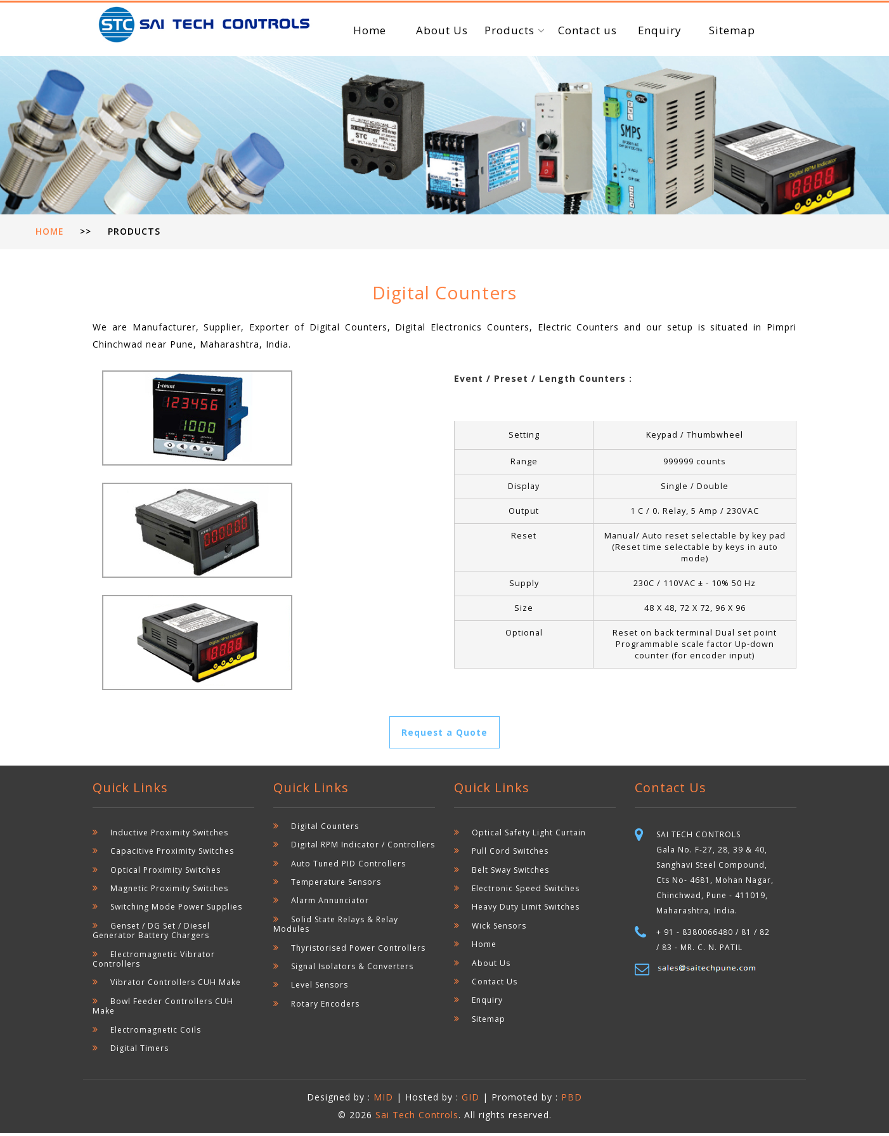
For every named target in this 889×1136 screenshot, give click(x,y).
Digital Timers (139, 1051)
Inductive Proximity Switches (169, 835)
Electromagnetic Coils (155, 1033)
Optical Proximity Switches (165, 873)
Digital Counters (325, 829)
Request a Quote (444, 735)
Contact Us (494, 984)
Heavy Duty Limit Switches (526, 909)
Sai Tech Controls (416, 1118)
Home (369, 30)
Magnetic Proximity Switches (169, 891)
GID (470, 1100)
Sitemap (732, 30)
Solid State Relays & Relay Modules (335, 927)
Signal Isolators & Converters (352, 969)
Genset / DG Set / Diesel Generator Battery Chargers (151, 934)
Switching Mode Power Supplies (176, 909)
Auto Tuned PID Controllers (348, 866)
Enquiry (659, 30)
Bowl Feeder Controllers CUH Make (163, 1009)
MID (384, 1100)
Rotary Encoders (325, 1007)
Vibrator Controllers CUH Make (175, 985)
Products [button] (511, 30)
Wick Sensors (499, 929)
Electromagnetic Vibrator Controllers (154, 962)
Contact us (587, 30)
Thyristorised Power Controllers (358, 951)
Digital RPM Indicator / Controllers (362, 847)
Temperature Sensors (336, 885)
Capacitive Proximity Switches (172, 854)
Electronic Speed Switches (526, 891)
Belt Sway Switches (510, 873)
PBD (571, 1100)
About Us (442, 30)
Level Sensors (319, 988)
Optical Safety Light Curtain (529, 835)
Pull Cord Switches (510, 854)
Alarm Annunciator (330, 903)
